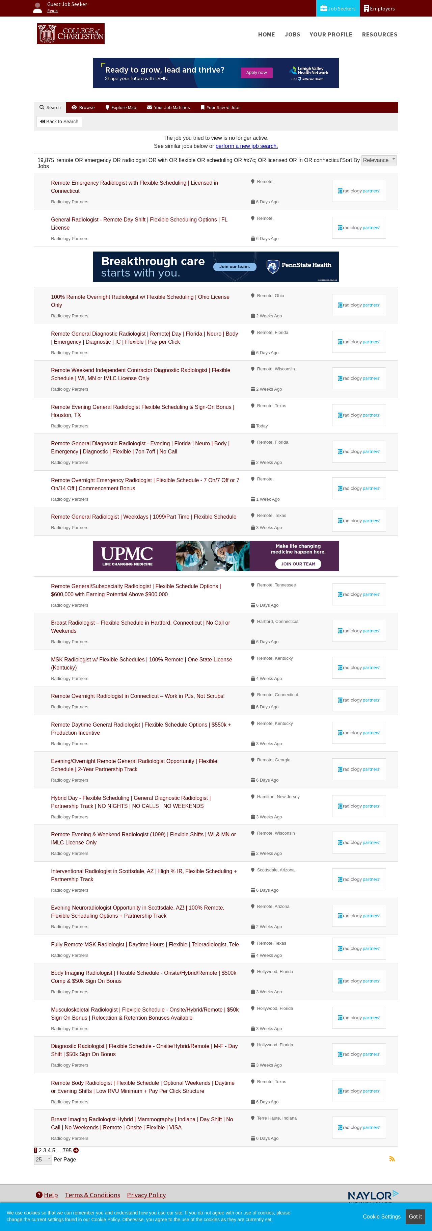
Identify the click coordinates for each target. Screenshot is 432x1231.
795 (67, 1150)
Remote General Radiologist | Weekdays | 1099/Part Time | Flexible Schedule (143, 517)
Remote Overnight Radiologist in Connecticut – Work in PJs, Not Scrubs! (138, 696)
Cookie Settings (382, 1217)
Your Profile (331, 34)
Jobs (292, 34)
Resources (380, 34)
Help (47, 1194)
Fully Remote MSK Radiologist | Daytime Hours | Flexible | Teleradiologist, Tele (145, 944)
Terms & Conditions (92, 1194)
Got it (415, 1217)
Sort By (351, 160)
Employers (379, 8)
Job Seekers (338, 8)
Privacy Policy (146, 1194)
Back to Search (59, 121)
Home (266, 34)
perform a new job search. (247, 146)
